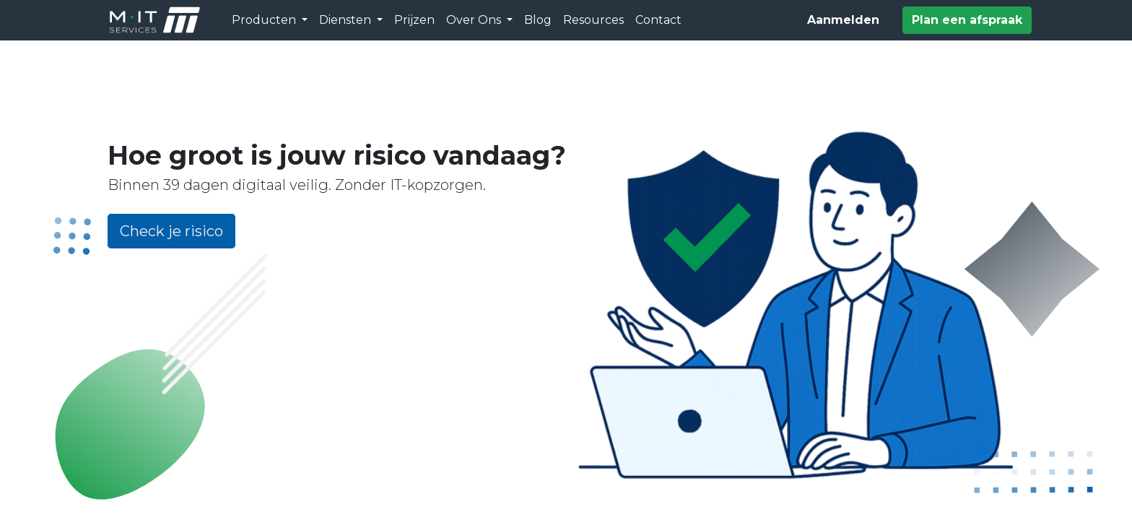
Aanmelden (843, 20)
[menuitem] (414, 20)
